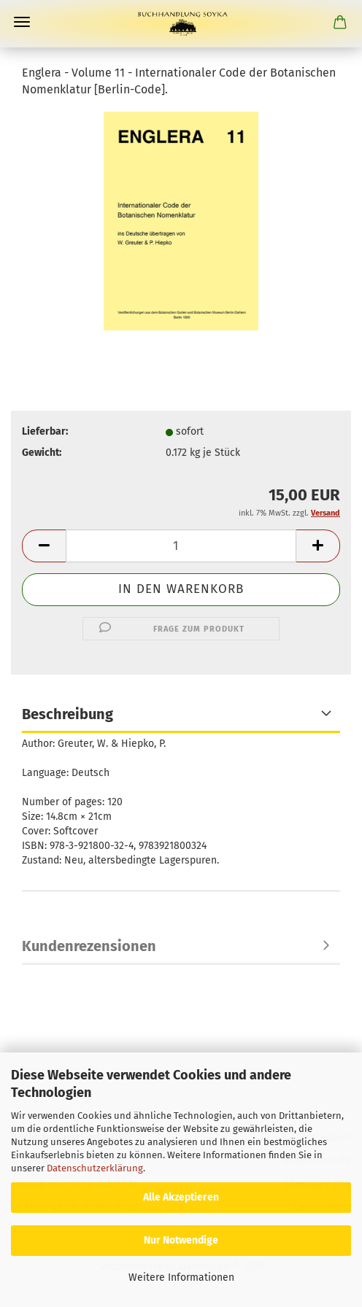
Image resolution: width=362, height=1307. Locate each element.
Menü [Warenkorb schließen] (22, 22)
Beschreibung (67, 714)
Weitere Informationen (181, 1277)
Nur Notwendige (181, 1240)
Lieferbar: (45, 431)
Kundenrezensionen (89, 946)
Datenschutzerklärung (95, 1168)
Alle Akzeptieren (181, 1197)
